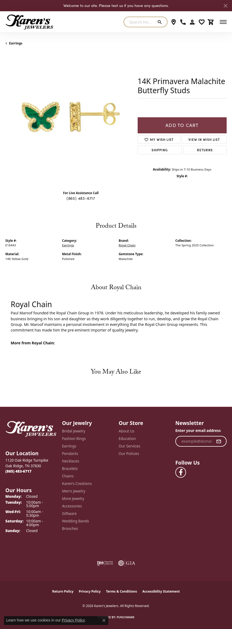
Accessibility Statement (161, 591)
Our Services (129, 446)
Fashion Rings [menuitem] (74, 438)
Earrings (15, 43)
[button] (192, 22)
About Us (126, 431)
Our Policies (129, 453)
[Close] (225, 5)
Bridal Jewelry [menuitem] (73, 431)
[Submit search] (160, 22)
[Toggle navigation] (223, 22)
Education (127, 438)
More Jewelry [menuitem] (73, 498)
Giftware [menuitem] (69, 513)
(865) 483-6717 (81, 198)
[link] (173, 22)
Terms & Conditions (121, 591)
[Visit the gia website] (126, 563)
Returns (205, 150)
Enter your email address (198, 430)
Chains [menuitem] (68, 476)
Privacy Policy (90, 591)
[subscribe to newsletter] (218, 441)
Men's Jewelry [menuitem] (73, 491)
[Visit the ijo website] (105, 563)
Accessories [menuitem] (72, 506)
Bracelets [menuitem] (70, 468)
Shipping (160, 150)
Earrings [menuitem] (69, 446)
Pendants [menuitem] (70, 453)
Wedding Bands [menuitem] (75, 520)
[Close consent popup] (104, 620)
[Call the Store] (18, 471)
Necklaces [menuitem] (70, 461)
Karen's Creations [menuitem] (77, 483)
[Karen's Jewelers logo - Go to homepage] (29, 22)
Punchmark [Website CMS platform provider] (126, 617)
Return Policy (63, 591)
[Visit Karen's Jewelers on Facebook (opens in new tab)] (180, 472)
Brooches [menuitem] (70, 528)
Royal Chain (127, 245)
